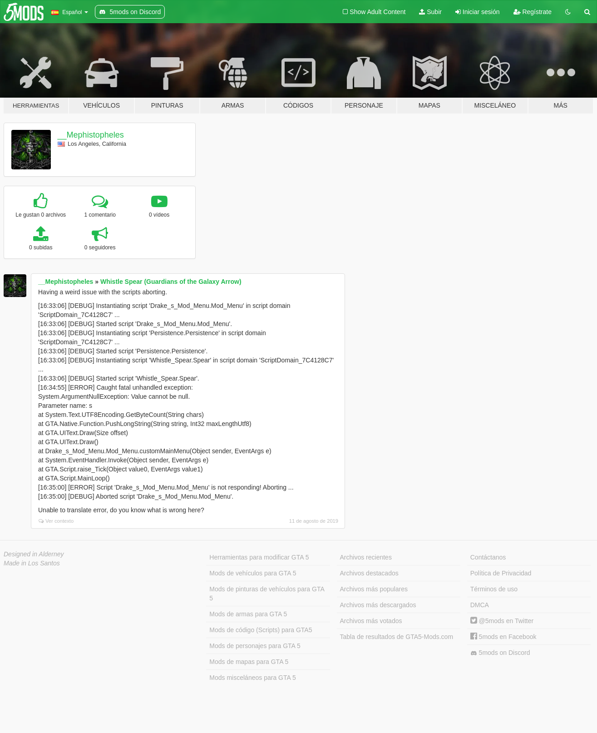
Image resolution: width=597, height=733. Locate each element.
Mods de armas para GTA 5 (248, 614)
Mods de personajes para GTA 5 (255, 645)
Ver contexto (56, 521)
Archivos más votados (371, 620)
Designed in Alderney (34, 554)
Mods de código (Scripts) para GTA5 (260, 630)
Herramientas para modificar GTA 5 (259, 557)
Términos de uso (494, 589)
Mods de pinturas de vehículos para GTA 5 (266, 593)
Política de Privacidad (501, 573)
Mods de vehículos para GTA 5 (252, 573)
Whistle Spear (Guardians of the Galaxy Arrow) (171, 281)
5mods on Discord (500, 653)
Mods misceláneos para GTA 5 (252, 677)
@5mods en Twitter (501, 621)
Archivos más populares (374, 589)
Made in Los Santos (32, 563)
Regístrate (532, 11)
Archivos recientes (366, 557)
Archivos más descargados (378, 605)
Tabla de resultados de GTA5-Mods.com (397, 636)
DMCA (479, 605)
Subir (430, 11)
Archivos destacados (369, 573)
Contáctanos (488, 557)
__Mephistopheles (91, 134)
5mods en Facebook (503, 637)
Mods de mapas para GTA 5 (248, 661)
